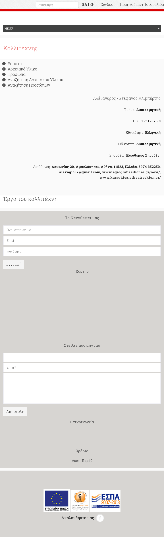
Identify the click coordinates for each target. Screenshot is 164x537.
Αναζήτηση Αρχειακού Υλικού (32, 79)
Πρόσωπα (14, 74)
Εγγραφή (13, 264)
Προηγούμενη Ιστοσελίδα (142, 4)
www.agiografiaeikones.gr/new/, (131, 172)
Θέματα (12, 63)
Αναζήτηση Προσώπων (26, 85)
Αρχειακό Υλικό (19, 69)
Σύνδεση (108, 4)
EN (92, 4)
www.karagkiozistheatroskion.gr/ (130, 177)
